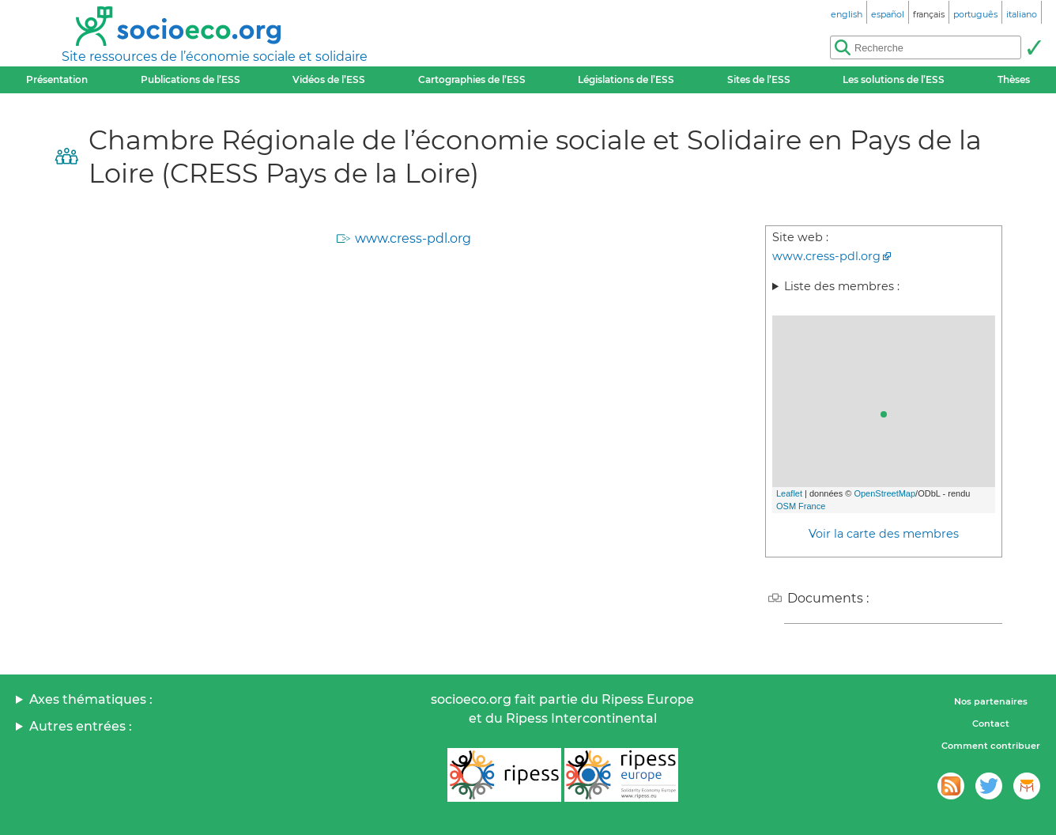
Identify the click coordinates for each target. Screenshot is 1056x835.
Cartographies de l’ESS (472, 79)
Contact (990, 723)
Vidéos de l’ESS (328, 79)
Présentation (57, 79)
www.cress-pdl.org (413, 238)
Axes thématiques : (91, 699)
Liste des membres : (841, 286)
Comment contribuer (990, 745)
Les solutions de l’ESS (894, 79)
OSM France (800, 506)
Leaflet (789, 493)
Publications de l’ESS (190, 79)
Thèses (1014, 79)
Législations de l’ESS (626, 79)
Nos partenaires (991, 701)
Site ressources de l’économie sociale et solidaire (215, 56)
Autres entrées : (80, 726)
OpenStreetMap (884, 493)
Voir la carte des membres (884, 534)
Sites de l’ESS (758, 79)
